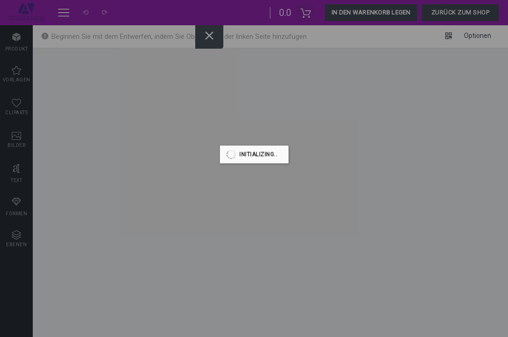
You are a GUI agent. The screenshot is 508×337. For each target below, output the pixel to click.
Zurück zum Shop (460, 12)
